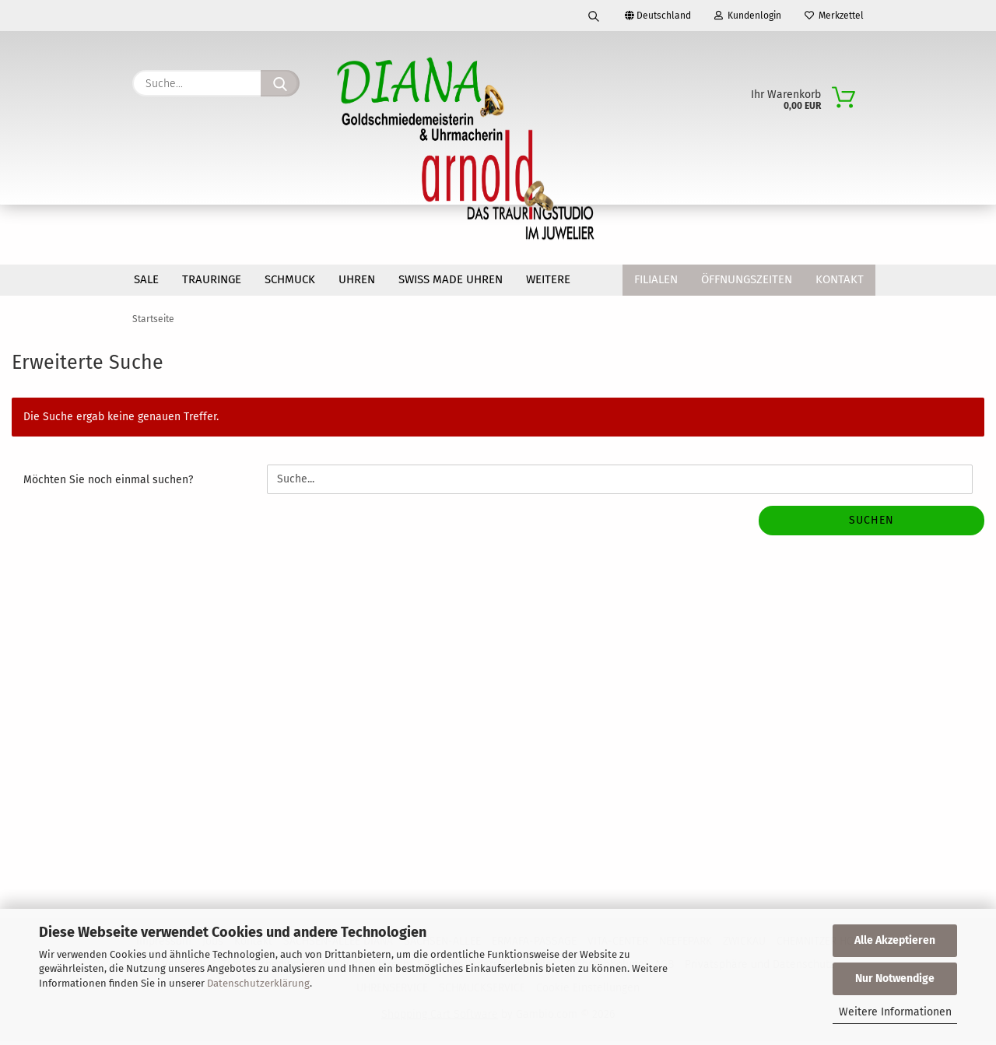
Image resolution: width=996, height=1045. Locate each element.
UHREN (356, 279)
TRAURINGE (211, 279)
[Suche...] (280, 83)
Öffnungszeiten (746, 279)
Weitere (548, 279)
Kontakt (839, 279)
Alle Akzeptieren (894, 940)
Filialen (656, 279)
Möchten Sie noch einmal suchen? (108, 483)
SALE (146, 279)
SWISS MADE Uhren (450, 279)
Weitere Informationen (895, 1012)
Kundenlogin (747, 15)
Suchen (871, 524)
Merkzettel (834, 15)
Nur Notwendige (895, 978)
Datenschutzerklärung (258, 983)
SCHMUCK (290, 279)
